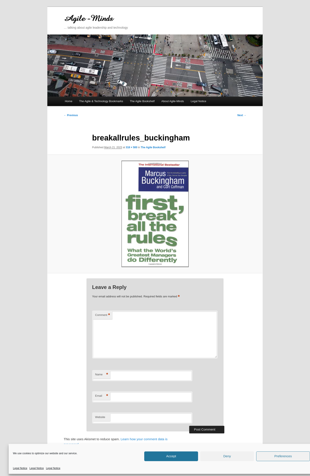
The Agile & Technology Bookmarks (101, 101)
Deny (227, 456)
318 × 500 (131, 147)
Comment (102, 315)
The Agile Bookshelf (142, 101)
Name (101, 374)
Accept (171, 456)
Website (100, 417)
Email (101, 396)
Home (68, 101)
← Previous (71, 115)
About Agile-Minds (172, 101)
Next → (241, 115)
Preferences (283, 456)
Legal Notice (20, 468)
